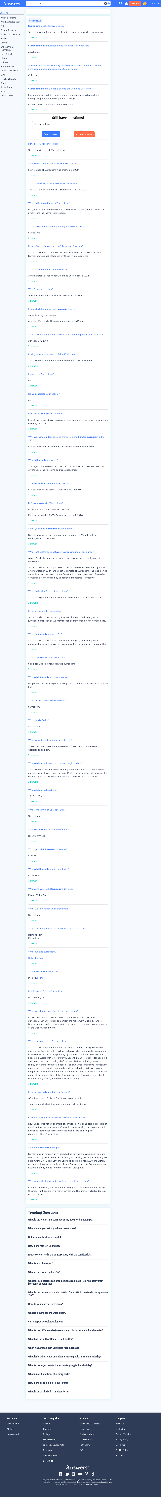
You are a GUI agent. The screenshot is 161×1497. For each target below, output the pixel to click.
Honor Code (85, 1429)
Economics (48, 1461)
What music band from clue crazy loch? (49, 1374)
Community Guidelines (89, 1423)
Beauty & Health (8, 30)
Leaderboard (13, 1423)
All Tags (10, 1429)
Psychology (48, 1450)
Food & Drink (6, 54)
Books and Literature (10, 34)
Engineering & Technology (7, 48)
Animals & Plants (8, 17)
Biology (46, 1434)
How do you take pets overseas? (45, 1304)
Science (4, 83)
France (41, 977)
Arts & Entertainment (10, 22)
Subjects (4, 13)
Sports (4, 91)
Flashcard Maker (87, 1434)
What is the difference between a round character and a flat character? (65, 1330)
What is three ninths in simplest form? (48, 1391)
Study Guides (85, 1439)
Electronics (5, 42)
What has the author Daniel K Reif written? (50, 1339)
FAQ (81, 1450)
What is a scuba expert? (40, 1263)
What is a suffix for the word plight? (47, 1312)
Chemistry (47, 1429)
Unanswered (13, 1434)
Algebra (46, 1423)
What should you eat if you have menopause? (52, 1228)
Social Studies (7, 87)
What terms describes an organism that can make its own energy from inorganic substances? (65, 1282)
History (4, 58)
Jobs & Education (8, 66)
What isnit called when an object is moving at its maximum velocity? (64, 1356)
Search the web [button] (51, 134)
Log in (155, 3)
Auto (3, 26)
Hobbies (4, 62)
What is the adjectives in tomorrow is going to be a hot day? (60, 1365)
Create (135, 3)
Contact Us (121, 1429)
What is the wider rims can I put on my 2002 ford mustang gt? (60, 1219)
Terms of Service (123, 1434)
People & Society (8, 79)
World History (49, 1439)
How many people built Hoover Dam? (48, 1382)
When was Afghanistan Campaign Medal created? (54, 1347)
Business (5, 38)
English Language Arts (53, 1445)
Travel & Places (7, 95)
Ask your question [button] (84, 134)
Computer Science (51, 1455)
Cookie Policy (122, 1450)
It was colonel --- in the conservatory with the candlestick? (59, 1254)
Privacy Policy (122, 1439)
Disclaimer (120, 1445)
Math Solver (84, 1445)
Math (3, 75)
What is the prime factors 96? (44, 1272)
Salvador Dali (35, 958)
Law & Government (9, 70)
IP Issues (120, 1455)
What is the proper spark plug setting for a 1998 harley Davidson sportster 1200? (68, 1294)
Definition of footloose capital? (45, 1237)
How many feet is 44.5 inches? (44, 1245)
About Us (120, 1423)
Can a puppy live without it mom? (46, 1321)
